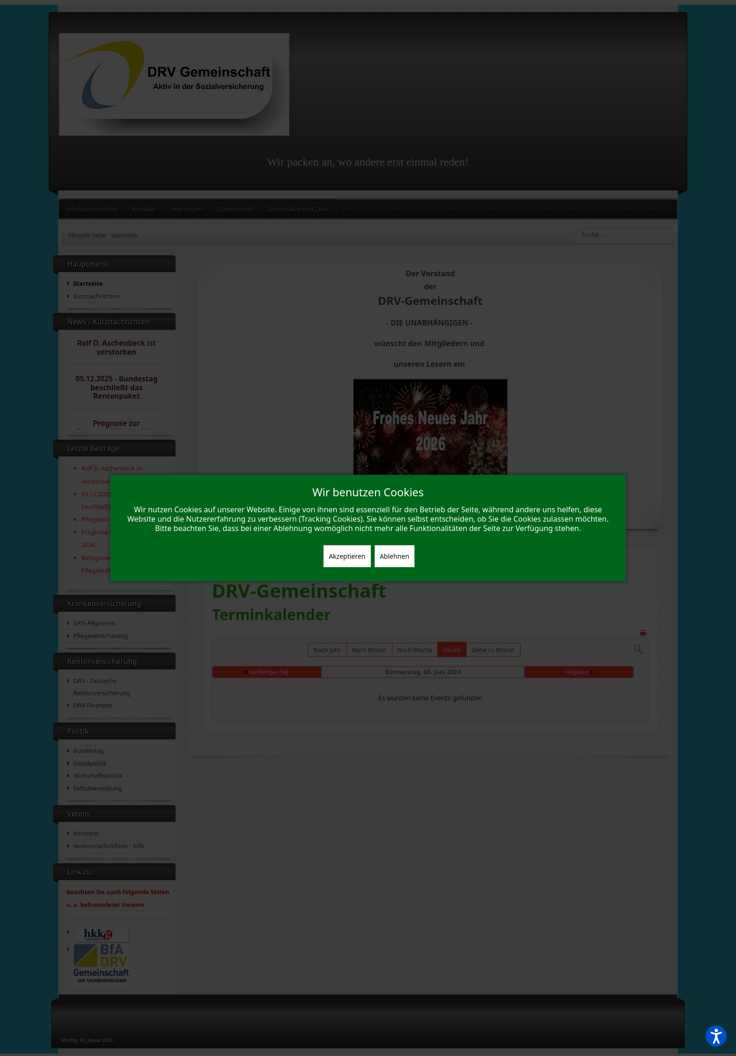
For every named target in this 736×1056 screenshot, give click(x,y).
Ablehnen (394, 556)
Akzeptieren (347, 556)
